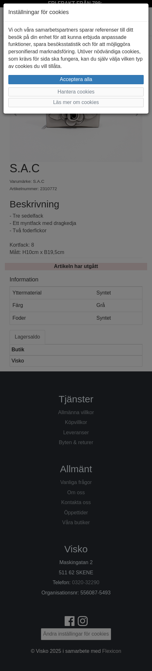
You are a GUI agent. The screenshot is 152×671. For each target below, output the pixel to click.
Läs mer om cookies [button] (76, 102)
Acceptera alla (76, 79)
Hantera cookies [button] (76, 91)
